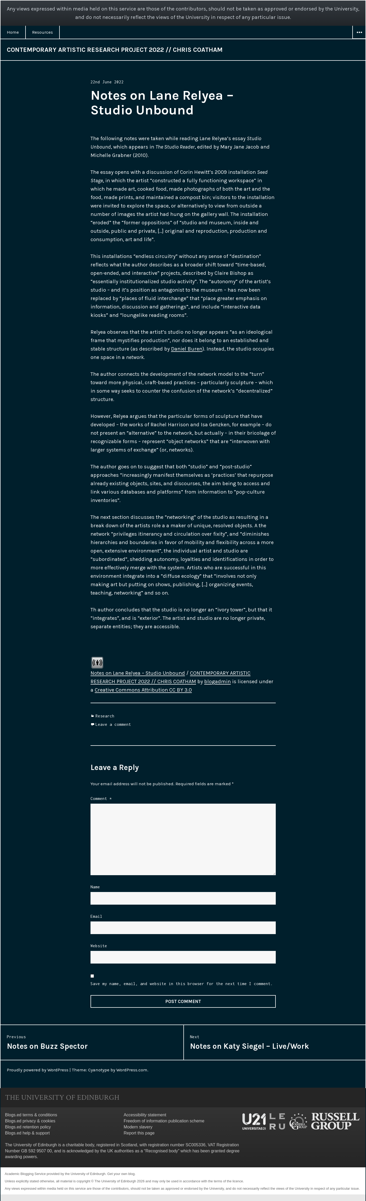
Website (99, 945)
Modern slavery (138, 1127)
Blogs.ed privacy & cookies (30, 1121)
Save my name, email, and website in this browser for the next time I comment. (182, 983)
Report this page (139, 1133)
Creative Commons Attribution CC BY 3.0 (143, 690)
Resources (42, 32)
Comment (101, 798)
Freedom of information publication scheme (164, 1121)
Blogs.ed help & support (27, 1133)
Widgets (359, 38)
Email (96, 916)
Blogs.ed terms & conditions (31, 1115)
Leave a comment (113, 724)
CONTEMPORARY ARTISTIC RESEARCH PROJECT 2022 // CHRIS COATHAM (115, 49)
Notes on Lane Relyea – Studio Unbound (138, 673)
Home (13, 32)
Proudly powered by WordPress (37, 1069)
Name (95, 886)
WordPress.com (131, 1069)
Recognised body (162, 1151)
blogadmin (217, 681)
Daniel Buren (186, 349)
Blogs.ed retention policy (28, 1127)
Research (105, 715)
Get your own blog (121, 1174)
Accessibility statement (145, 1115)
